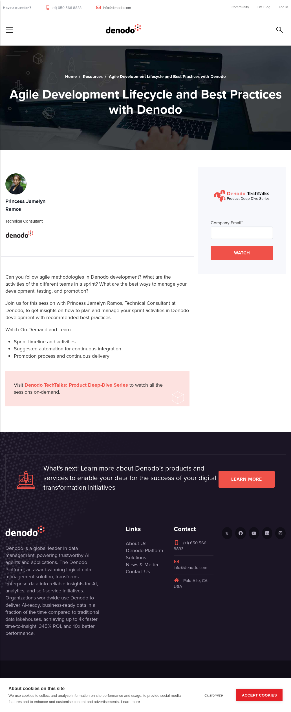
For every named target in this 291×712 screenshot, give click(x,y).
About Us (136, 543)
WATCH (242, 253)
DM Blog (263, 7)
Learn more (246, 479)
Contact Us (138, 571)
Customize (213, 695)
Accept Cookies (259, 695)
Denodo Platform (144, 550)
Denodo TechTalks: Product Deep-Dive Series (76, 385)
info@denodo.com (117, 7)
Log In (283, 7)
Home (71, 76)
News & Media (142, 564)
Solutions (136, 557)
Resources (93, 76)
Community (240, 7)
